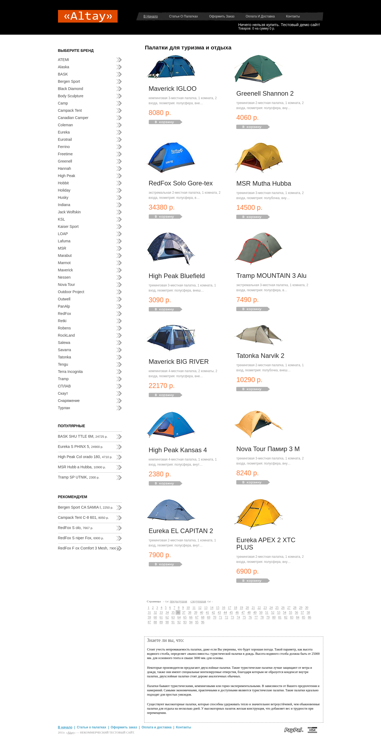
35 (173, 612)
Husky (63, 197)
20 (247, 608)
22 (259, 608)
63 (173, 617)
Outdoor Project (71, 292)
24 (271, 608)
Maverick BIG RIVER (179, 361)
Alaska (63, 67)
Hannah (64, 168)
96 (202, 622)
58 (308, 612)
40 (201, 612)
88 (155, 622)
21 (253, 608)
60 (155, 617)
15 (217, 608)
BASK (63, 74)
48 (249, 612)
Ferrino (64, 147)
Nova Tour (66, 284)
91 (173, 622)
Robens (64, 328)
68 (202, 617)
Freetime (65, 154)
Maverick (65, 270)
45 (231, 612)
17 (229, 608)
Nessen (64, 277)
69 (208, 617)
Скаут (63, 393)
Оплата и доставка (260, 16)
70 (214, 617)
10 (188, 608)
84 (297, 617)
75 (244, 617)
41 (207, 612)
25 (277, 608)
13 (205, 608)
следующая (198, 601)
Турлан (64, 408)
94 (191, 622)
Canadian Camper (73, 118)
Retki (62, 321)
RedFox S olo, (75, 528)
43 (219, 612)
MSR (62, 248)
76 (250, 617)
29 (300, 608)
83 (291, 617)
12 (199, 608)
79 (268, 617)
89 (161, 622)
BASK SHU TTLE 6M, (83, 436)
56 (296, 612)
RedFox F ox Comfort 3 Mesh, (89, 548)
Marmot (64, 263)
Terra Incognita (70, 371)
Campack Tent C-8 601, (83, 517)
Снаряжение (69, 400)
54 (284, 612)
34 (167, 612)
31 (149, 612)
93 (185, 622)
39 (195, 612)
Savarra (64, 350)
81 (279, 617)
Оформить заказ (221, 16)
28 (294, 608)
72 (226, 617)
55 (290, 612)
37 (183, 612)
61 (161, 617)
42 (213, 612)
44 (225, 612)
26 (283, 608)
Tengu (63, 364)
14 (211, 608)
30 (306, 608)
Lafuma (64, 241)
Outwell (64, 299)
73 (232, 617)
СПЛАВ (64, 386)
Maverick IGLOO (173, 88)
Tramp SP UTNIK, (79, 477)
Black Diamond (70, 89)
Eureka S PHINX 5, (80, 446)
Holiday (64, 190)
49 (254, 612)
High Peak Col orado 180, (85, 457)
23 (265, 608)
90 (167, 622)
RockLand (66, 335)
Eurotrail (65, 139)
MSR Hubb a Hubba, (82, 467)
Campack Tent (70, 110)
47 (243, 612)
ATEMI (63, 59)
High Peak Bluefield (177, 275)
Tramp (63, 379)
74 (238, 617)
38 (189, 612)
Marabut (65, 255)
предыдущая (178, 601)
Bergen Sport (69, 81)
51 (266, 612)
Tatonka (64, 357)
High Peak (66, 176)
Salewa (64, 342)
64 (179, 617)
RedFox (64, 313)
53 (278, 612)
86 (309, 617)
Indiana (64, 205)
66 (191, 617)
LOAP (63, 234)
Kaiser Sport (68, 226)
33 (161, 612)
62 (167, 617)
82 (285, 617)
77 (256, 617)
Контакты (293, 16)
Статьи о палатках (183, 16)
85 (303, 617)
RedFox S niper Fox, (81, 538)
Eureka (64, 132)
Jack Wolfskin (69, 212)
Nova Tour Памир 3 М (268, 448)
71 (220, 617)
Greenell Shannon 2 (265, 93)
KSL (61, 219)
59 (149, 617)
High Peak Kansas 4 (178, 450)
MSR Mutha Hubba (263, 183)
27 (289, 608)
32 (155, 612)
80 (273, 617)
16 (223, 608)
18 (235, 608)
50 (260, 612)
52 (272, 612)
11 (194, 608)
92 (179, 622)
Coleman (65, 125)
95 (196, 622)
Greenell (65, 161)
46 (237, 612)
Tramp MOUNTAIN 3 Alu (271, 275)
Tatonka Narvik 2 (260, 355)
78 (262, 617)
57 (302, 612)
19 (241, 608)
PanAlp (64, 306)
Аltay (70, 732)
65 (185, 617)
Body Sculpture (71, 96)
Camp (63, 103)
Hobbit (63, 183)
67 (196, 617)
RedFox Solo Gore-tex (181, 183)
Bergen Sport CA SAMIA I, (85, 507)
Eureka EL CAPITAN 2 (181, 530)
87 (149, 622)
